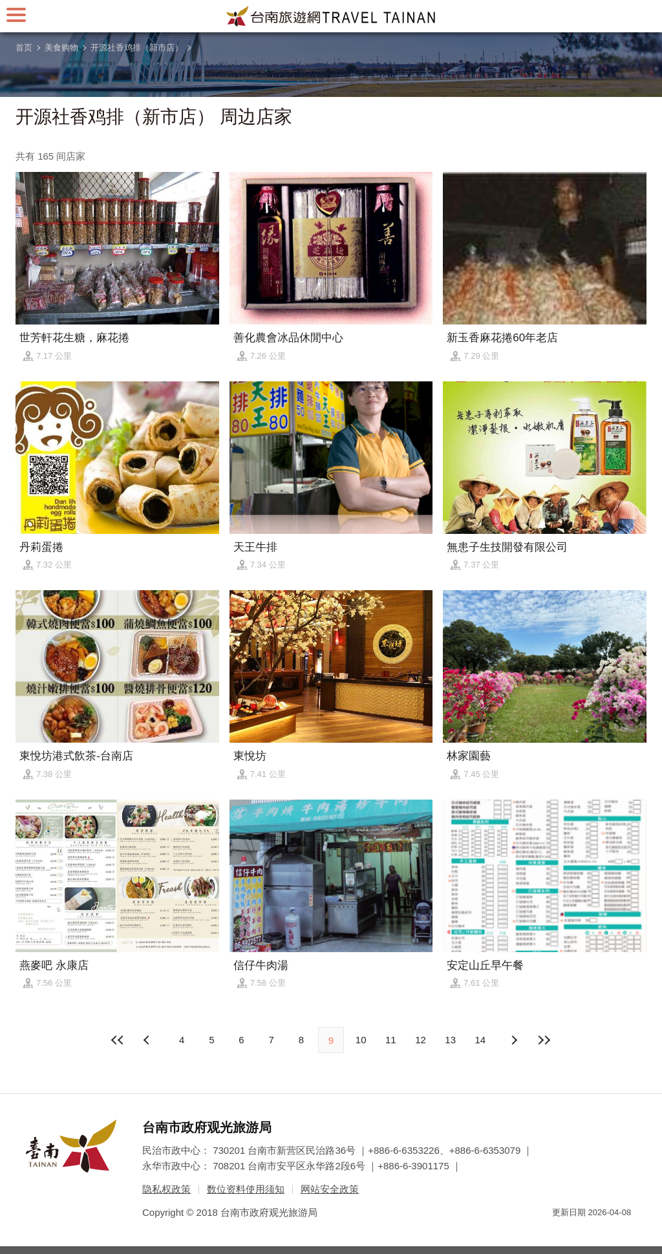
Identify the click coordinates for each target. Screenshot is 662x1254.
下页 (148, 1040)
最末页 (544, 1040)
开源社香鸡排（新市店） (137, 47)
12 (420, 1039)
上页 (514, 1040)
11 (390, 1039)
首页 (24, 47)
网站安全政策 (330, 1189)
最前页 (118, 1040)
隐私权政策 (166, 1189)
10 (361, 1039)
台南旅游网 (331, 16)
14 (480, 1039)
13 (450, 1039)
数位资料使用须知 (245, 1189)
